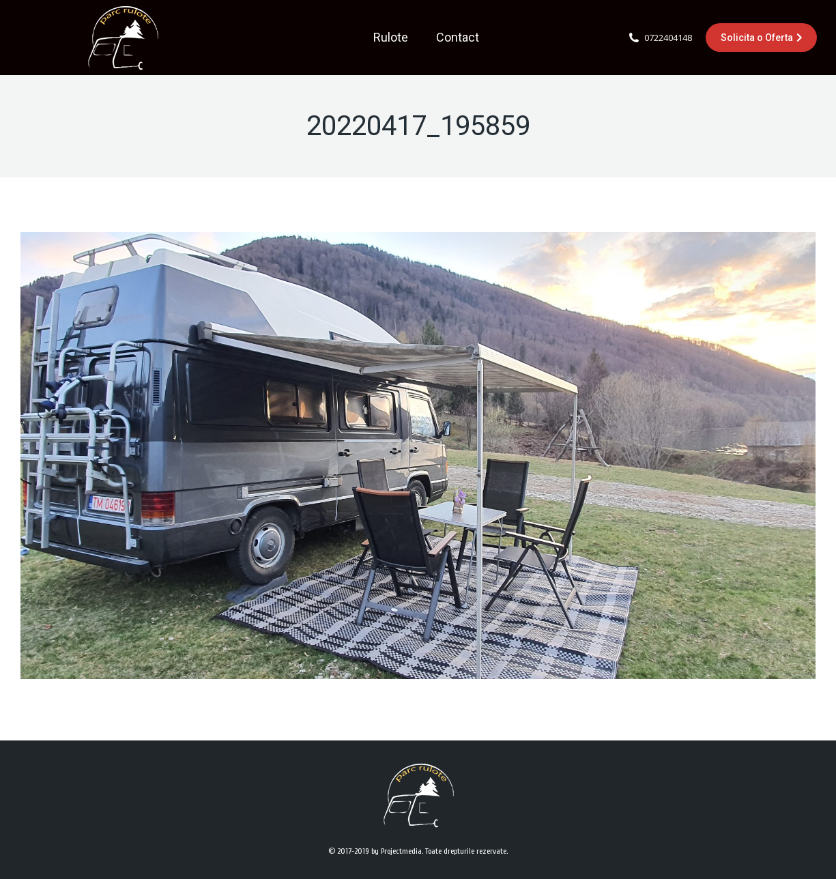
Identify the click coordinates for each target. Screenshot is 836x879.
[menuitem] (391, 37)
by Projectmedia (396, 851)
